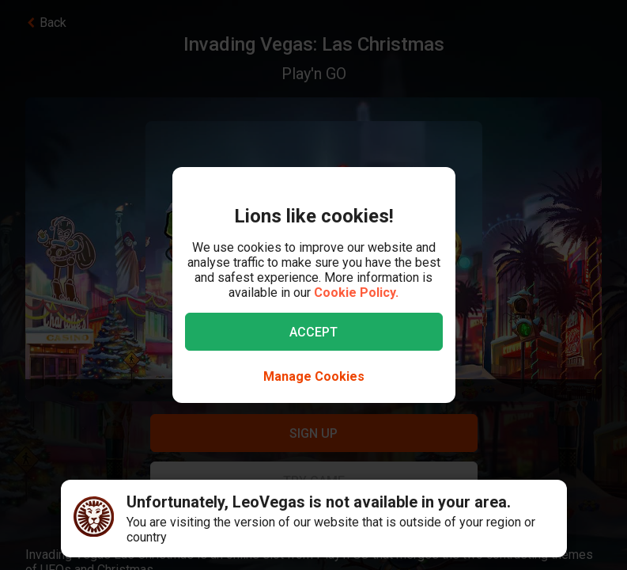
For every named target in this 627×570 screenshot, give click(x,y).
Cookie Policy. (356, 292)
